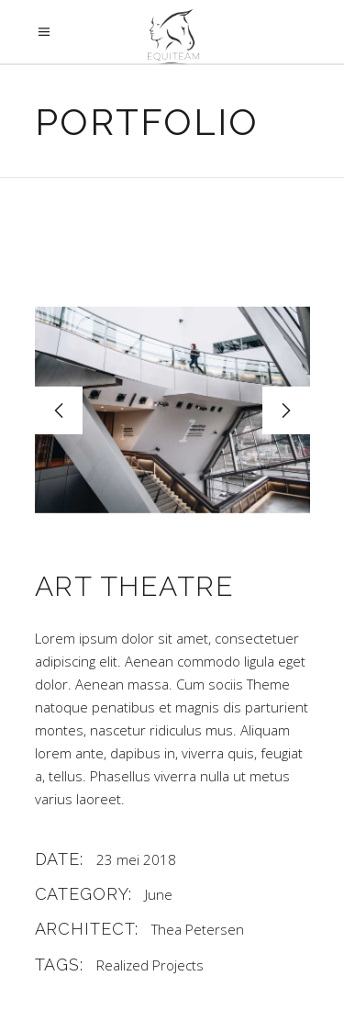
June (158, 894)
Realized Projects (150, 965)
